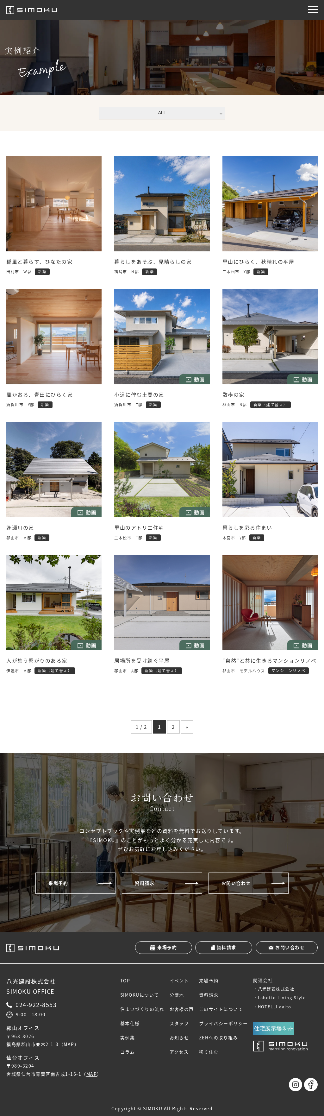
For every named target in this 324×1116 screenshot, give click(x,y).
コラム (127, 1052)
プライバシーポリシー (223, 1023)
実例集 (127, 1037)
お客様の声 (182, 1009)
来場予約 (58, 883)
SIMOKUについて (139, 995)
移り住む (209, 1052)
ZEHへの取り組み (218, 1037)
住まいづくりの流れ (142, 1009)
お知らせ (179, 1037)
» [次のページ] (187, 726)
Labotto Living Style (282, 997)
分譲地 (177, 995)
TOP (125, 980)
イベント (179, 980)
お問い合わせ (236, 883)
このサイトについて (221, 1009)
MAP (69, 1044)
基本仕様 (130, 1023)
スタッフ (179, 1023)
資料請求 (144, 883)
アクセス (179, 1052)
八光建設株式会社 (276, 989)
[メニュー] (313, 9)
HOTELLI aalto (275, 1007)
